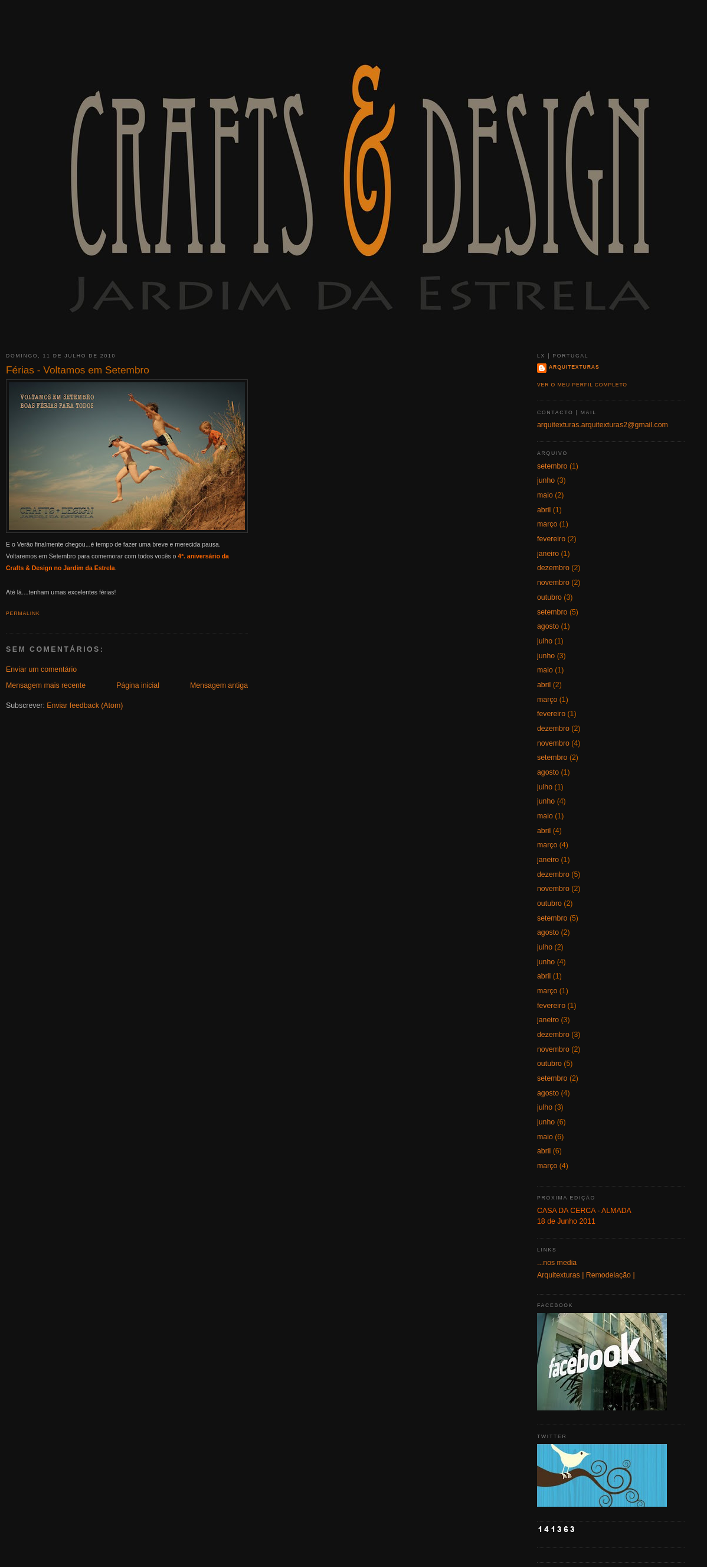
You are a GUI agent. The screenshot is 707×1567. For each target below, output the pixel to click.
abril (544, 510)
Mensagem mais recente (46, 685)
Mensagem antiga (219, 685)
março (547, 524)
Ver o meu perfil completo (582, 385)
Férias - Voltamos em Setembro (77, 370)
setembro (552, 466)
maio (545, 495)
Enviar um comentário (41, 669)
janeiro (548, 554)
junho (546, 480)
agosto (548, 626)
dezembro (553, 568)
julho (544, 641)
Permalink (23, 613)
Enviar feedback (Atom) (85, 705)
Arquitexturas (574, 367)
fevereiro (551, 539)
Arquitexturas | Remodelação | (586, 1275)
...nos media (557, 1263)
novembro (553, 582)
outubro (549, 597)
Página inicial (137, 685)
